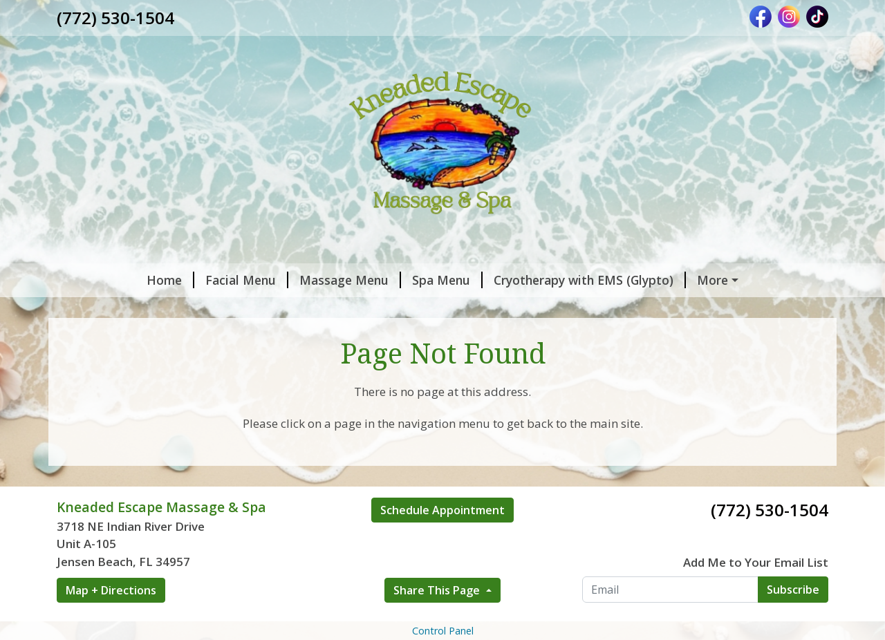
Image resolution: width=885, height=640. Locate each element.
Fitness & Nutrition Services (297, 338)
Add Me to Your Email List (755, 620)
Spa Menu (368, 280)
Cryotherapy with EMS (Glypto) (511, 280)
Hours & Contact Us (133, 338)
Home (91, 280)
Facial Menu (168, 280)
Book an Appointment (688, 280)
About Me (679, 309)
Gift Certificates (121, 309)
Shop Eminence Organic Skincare (532, 309)
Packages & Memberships (338, 309)
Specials (215, 309)
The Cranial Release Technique (485, 338)
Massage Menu (271, 280)
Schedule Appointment (442, 568)
